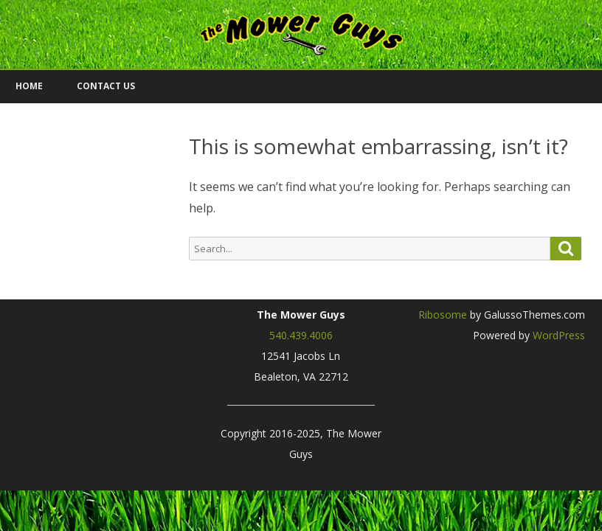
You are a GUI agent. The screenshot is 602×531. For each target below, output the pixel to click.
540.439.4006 (301, 335)
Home (29, 86)
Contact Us (106, 86)
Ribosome (442, 315)
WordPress (557, 335)
